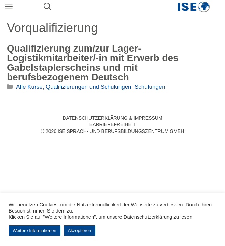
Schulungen (150, 87)
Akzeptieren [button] (80, 230)
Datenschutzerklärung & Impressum (112, 118)
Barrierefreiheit (112, 124)
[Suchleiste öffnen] (47, 7)
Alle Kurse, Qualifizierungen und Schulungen (73, 87)
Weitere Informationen (34, 230)
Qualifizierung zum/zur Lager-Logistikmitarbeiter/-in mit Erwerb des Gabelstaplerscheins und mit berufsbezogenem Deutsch (93, 62)
